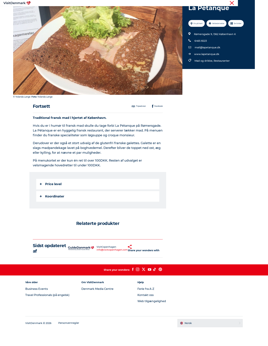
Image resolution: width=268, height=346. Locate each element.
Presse (251, 3)
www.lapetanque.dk (206, 70)
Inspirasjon (93, 11)
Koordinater (52, 212)
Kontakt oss (145, 311)
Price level (51, 200)
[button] (121, 264)
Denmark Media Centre (99, 305)
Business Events (39, 305)
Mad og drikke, (203, 77)
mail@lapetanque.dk (207, 63)
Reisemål (112, 11)
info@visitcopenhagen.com (103, 266)
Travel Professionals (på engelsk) (50, 311)
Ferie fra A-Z (146, 305)
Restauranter (221, 77)
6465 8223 (200, 57)
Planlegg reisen (172, 11)
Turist (241, 3)
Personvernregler (72, 339)
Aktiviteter (129, 11)
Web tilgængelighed (151, 317)
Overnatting (149, 11)
